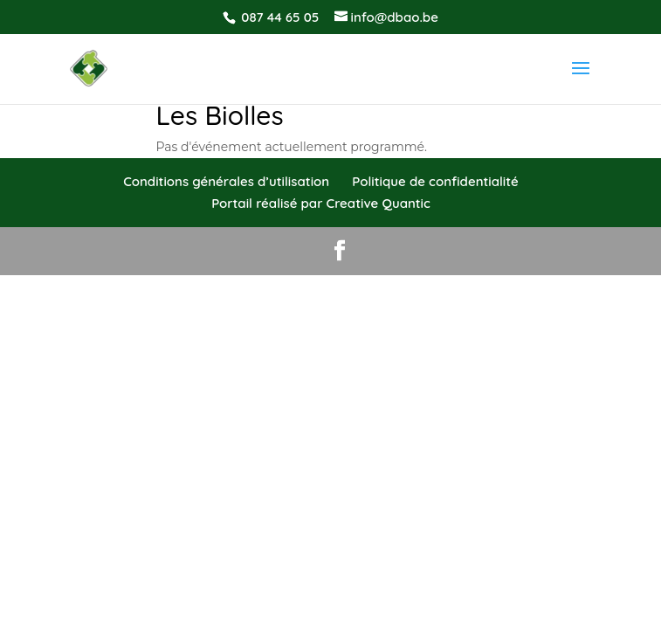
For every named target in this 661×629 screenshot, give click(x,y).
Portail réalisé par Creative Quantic (320, 203)
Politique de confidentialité (435, 181)
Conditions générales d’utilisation (226, 181)
